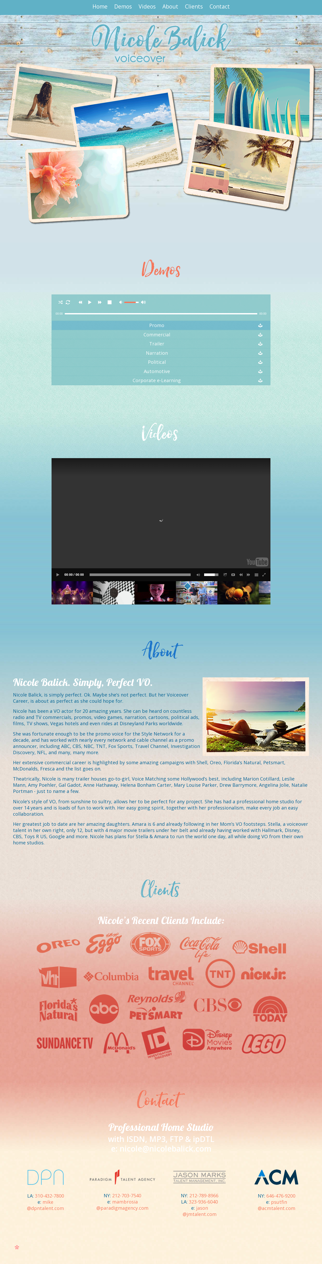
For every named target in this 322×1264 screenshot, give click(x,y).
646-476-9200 (280, 1196)
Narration (157, 353)
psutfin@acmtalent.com (276, 1205)
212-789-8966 (203, 1195)
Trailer (156, 343)
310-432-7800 (49, 1196)
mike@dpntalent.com (45, 1205)
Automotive (157, 371)
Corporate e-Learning (157, 380)
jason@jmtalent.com (200, 1211)
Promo (156, 325)
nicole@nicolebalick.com (165, 1148)
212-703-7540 (126, 1195)
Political (157, 362)
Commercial (157, 334)
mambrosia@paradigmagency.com (122, 1205)
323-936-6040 (203, 1202)
